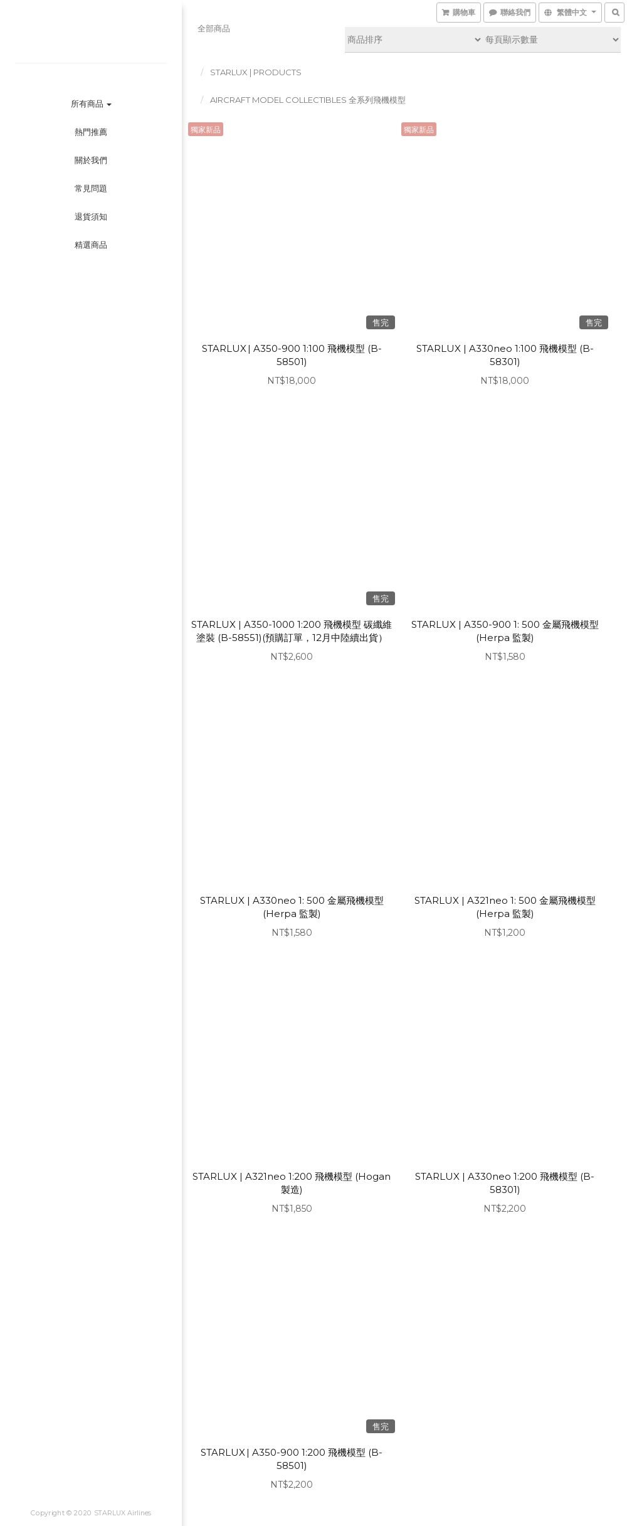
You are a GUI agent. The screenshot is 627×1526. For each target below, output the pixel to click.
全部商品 (214, 28)
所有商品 (91, 103)
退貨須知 (91, 216)
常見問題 (91, 188)
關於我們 (91, 160)
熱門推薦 (91, 132)
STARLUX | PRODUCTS (256, 72)
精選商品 (91, 245)
